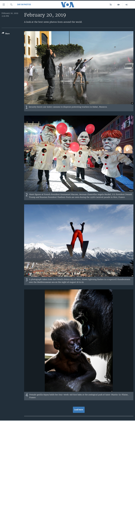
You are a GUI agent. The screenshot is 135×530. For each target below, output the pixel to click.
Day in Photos (24, 5)
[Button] (6, 34)
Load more (78, 410)
